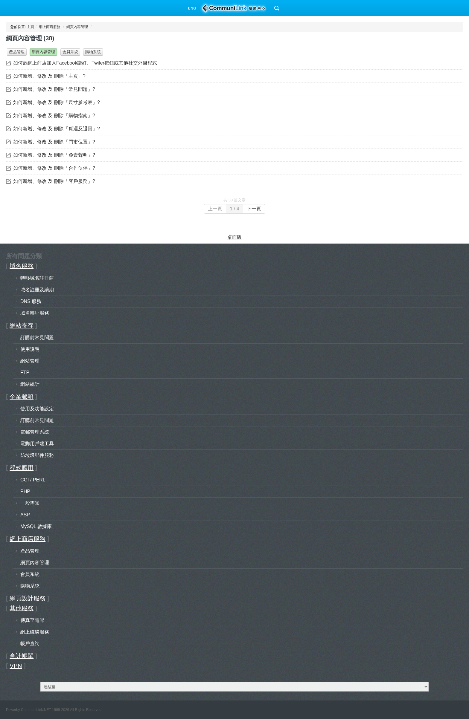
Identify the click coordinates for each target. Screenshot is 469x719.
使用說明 (29, 349)
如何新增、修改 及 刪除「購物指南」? (54, 115)
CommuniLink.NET (36, 710)
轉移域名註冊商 (37, 278)
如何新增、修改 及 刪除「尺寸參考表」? (56, 102)
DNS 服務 (30, 301)
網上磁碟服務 (34, 631)
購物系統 (93, 52)
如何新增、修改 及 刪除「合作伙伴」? (54, 168)
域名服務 (22, 266)
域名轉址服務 (34, 313)
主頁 (30, 27)
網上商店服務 (49, 27)
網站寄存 (22, 325)
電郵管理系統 (34, 432)
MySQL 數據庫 (36, 526)
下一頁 (254, 208)
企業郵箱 (22, 396)
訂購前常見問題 (37, 337)
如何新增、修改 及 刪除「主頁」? (49, 76)
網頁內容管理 (77, 27)
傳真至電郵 (32, 620)
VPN (16, 666)
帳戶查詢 (29, 643)
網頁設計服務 (27, 598)
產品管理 (17, 52)
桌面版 (234, 237)
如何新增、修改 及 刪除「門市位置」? (54, 141)
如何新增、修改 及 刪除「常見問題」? (54, 89)
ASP (25, 514)
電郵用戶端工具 (37, 443)
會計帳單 (22, 656)
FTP (24, 372)
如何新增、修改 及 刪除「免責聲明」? (54, 154)
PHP (25, 491)
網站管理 (29, 360)
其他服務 (22, 608)
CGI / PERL (32, 479)
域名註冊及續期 (37, 289)
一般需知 (29, 503)
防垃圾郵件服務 (37, 455)
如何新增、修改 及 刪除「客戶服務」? (54, 181)
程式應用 (22, 467)
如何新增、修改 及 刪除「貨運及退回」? (56, 128)
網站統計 (29, 384)
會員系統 (70, 52)
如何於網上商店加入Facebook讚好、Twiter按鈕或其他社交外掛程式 (85, 62)
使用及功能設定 (37, 408)
